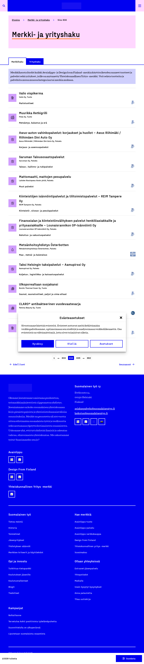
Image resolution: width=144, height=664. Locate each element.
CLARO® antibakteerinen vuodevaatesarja (50, 304)
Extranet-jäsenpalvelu (86, 568)
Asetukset (106, 343)
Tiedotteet (13, 593)
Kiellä (72, 343)
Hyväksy (37, 343)
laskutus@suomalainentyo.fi (91, 413)
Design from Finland (85, 540)
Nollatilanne (14, 615)
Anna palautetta (83, 593)
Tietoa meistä (15, 521)
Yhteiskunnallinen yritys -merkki (92, 546)
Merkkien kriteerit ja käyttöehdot (25, 552)
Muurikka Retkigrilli (33, 113)
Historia (12, 527)
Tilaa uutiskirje (83, 599)
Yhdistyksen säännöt (19, 546)
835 (77, 358)
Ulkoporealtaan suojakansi (38, 284)
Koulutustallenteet (18, 580)
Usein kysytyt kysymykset (88, 586)
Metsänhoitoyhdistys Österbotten (44, 245)
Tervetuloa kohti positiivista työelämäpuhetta (32, 621)
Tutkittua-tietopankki (19, 568)
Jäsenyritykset (16, 540)
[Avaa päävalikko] (139, 5)
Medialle (79, 580)
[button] (121, 317)
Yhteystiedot (81, 574)
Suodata (128, 658)
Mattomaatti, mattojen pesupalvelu (45, 176)
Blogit (11, 586)
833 (63, 358)
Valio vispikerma (31, 93)
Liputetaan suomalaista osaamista (26, 633)
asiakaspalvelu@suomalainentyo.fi (95, 408)
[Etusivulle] (71, 5)
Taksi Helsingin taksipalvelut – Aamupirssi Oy (52, 264)
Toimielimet (14, 533)
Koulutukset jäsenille (19, 574)
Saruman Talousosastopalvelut (41, 157)
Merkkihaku (17, 61)
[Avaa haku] (4, 5)
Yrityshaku (35, 61)
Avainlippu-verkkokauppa (88, 533)
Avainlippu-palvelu (84, 527)
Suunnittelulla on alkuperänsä (24, 627)
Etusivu (16, 19)
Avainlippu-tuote (83, 521)
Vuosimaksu (81, 552)
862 (88, 358)
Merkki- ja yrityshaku (39, 19)
